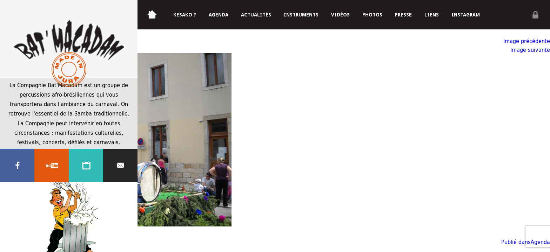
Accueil (148, 3)
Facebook (17, 165)
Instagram (465, 15)
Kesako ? (184, 15)
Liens (431, 15)
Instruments (301, 15)
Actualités (256, 15)
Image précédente (526, 40)
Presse (403, 15)
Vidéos (340, 15)
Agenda (86, 165)
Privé (535, 14)
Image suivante (530, 49)
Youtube (51, 165)
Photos (372, 15)
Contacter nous (120, 165)
